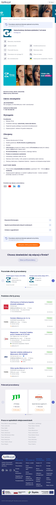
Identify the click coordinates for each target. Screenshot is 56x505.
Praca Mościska (32, 439)
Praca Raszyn (4, 430)
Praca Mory (31, 428)
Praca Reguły (4, 444)
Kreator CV (39, 463)
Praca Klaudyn (32, 437)
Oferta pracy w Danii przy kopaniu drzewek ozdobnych (22, 303)
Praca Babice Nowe (33, 435)
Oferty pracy (18, 463)
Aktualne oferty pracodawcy (28, 245)
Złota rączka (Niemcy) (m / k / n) (21, 368)
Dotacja (48, 482)
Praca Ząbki (4, 428)
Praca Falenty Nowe (6, 442)
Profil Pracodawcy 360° (29, 467)
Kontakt (48, 466)
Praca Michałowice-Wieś (7, 435)
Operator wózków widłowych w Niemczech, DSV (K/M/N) (21, 353)
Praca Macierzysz (33, 430)
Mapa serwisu (49, 485)
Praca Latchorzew (33, 432)
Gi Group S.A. (17, 32)
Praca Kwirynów (5, 439)
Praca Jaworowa (5, 432)
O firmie (48, 463)
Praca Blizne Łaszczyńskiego (9, 423)
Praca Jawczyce (5, 437)
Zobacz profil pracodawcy (27, 260)
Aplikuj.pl (5, 19)
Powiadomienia (19, 480)
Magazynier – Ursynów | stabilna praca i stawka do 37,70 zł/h (21, 333)
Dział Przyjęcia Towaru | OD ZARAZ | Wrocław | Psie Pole (16, 276)
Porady (17, 468)
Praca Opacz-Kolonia (33, 426)
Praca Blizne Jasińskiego (34, 423)
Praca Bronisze (32, 442)
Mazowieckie (16, 19)
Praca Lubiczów (5, 426)
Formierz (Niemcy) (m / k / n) (20, 318)
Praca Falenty (32, 444)
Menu (51, 2)
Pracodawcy (18, 466)
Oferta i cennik (30, 463)
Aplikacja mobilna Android (38, 479)
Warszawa (23, 19)
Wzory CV (38, 466)
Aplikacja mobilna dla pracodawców (29, 478)
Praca (10, 19)
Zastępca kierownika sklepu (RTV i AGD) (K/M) (39, 276)
